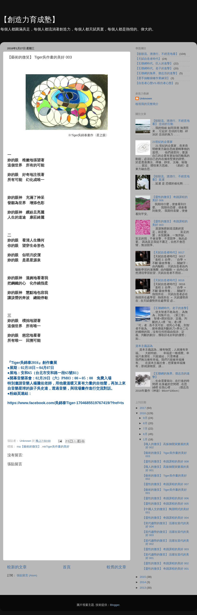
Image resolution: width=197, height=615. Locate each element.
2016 (143, 413)
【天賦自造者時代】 (148, 58)
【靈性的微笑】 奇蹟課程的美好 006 (165, 498)
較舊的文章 (116, 567)
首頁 (67, 567)
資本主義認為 (144, 345)
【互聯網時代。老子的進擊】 (154, 68)
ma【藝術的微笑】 (29, 446)
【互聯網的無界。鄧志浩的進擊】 (157, 73)
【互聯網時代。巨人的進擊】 (154, 63)
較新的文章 (17, 567)
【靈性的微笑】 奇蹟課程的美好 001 (165, 568)
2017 (143, 407)
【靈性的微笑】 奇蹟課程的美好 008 (165, 461)
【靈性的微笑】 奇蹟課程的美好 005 (165, 503)
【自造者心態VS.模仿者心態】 (154, 83)
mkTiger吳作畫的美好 (55, 446)
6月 (145, 434)
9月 (145, 417)
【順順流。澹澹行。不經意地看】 (157, 53)
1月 (145, 439)
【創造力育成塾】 (29, 19)
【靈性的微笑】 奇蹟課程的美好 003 (165, 549)
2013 (143, 587)
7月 (145, 428)
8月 (145, 423)
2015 (143, 576)
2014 (143, 582)
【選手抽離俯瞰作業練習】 (152, 78)
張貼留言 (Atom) (27, 575)
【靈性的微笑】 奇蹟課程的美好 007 (165, 484)
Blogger (114, 604)
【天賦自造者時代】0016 (168, 280)
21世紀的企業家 (162, 141)
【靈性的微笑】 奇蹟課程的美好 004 (165, 517)
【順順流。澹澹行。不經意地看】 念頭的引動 (171, 122)
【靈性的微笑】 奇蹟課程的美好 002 (165, 563)
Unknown (146, 98)
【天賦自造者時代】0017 (168, 252)
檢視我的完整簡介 (146, 104)
